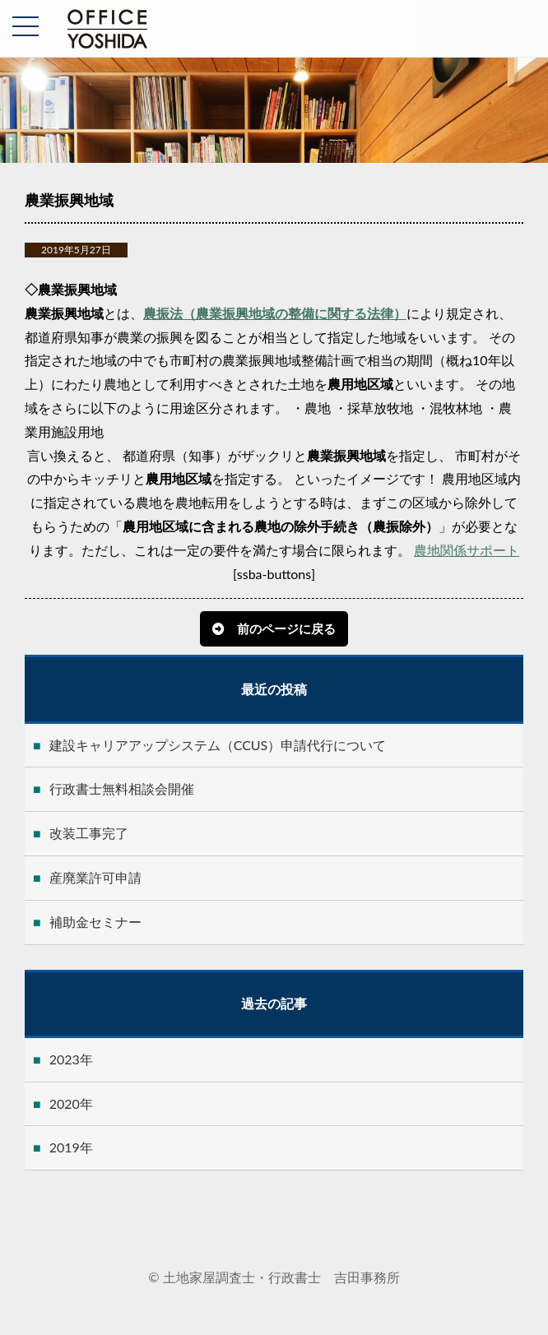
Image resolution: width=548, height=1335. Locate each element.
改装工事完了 (88, 833)
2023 (64, 1059)
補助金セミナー (95, 921)
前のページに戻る (286, 628)
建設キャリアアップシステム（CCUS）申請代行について (218, 745)
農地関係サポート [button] (466, 550)
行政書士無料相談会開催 (121, 788)
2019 (64, 1147)
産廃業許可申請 (95, 877)
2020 (64, 1103)
